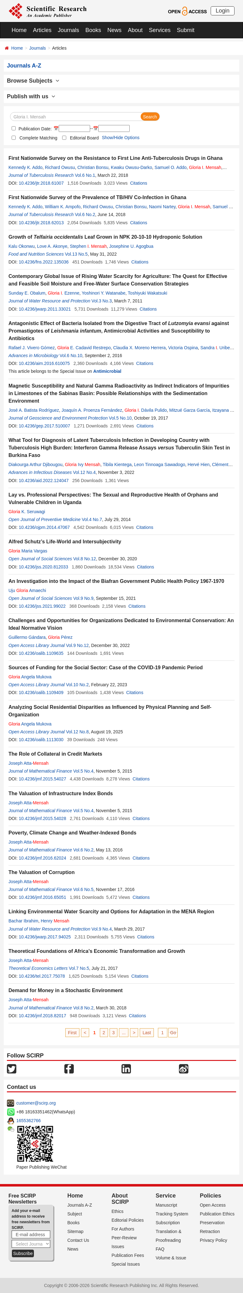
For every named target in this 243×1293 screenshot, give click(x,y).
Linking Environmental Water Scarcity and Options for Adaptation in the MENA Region (111, 911)
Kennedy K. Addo (25, 167)
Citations (138, 183)
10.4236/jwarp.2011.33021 (45, 309)
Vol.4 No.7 (92, 519)
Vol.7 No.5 (79, 968)
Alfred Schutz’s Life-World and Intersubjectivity (64, 541)
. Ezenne (63, 293)
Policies (210, 1195)
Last (147, 1032)
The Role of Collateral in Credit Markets (55, 754)
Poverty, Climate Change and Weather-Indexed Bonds (72, 832)
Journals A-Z (80, 1205)
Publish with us (31, 96)
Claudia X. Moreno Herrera (139, 347)
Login (223, 11)
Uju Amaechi (27, 590)
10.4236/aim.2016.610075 (44, 363)
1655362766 (28, 1120)
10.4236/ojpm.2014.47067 (44, 527)
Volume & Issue (171, 1257)
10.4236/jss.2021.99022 (42, 606)
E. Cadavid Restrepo (84, 347)
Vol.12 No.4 (84, 472)
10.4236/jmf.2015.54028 (42, 818)
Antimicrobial (107, 371)
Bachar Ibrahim (23, 920)
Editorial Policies (127, 1220)
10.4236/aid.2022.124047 (44, 480)
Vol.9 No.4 (101, 929)
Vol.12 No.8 (77, 731)
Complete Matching (38, 137)
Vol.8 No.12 (84, 558)
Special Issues (125, 1264)
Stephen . (88, 246)
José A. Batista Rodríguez (33, 410)
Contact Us (78, 1240)
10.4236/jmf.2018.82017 (42, 1015)
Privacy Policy (213, 1240)
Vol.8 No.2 (83, 1007)
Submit (185, 30)
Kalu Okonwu (21, 246)
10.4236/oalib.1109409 (41, 692)
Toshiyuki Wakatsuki (147, 293)
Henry (55, 920)
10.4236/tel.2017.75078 (42, 976)
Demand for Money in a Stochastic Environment (65, 990)
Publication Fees (127, 1255)
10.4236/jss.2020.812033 (43, 566)
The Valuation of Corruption (41, 872)
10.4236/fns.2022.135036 (44, 261)
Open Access (213, 1205)
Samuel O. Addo (170, 167)
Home (19, 30)
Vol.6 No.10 (71, 355)
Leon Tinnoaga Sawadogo (159, 464)
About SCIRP (120, 1198)
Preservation (212, 1222)
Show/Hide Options (120, 137)
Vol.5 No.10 (120, 418)
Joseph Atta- (28, 763)
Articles (42, 30)
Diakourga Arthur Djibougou (35, 464)
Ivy (82, 464)
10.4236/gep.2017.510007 (44, 425)
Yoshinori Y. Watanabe (103, 293)
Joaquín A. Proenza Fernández (92, 410)
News (114, 30)
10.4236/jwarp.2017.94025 (45, 936)
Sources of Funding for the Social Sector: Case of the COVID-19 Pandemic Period (105, 667)
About (135, 30)
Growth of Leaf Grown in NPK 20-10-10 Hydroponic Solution (105, 237)
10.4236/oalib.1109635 (41, 653)
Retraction (210, 1231)
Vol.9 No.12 (77, 645)
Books (93, 30)
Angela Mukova (29, 676)
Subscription (168, 1222)
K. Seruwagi (26, 511)
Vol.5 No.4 (83, 771)
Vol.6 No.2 (85, 214)
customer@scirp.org (36, 1103)
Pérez (60, 637)
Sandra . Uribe (215, 347)
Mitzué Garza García (189, 410)
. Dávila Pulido (146, 410)
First (72, 1032)
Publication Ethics (217, 1213)
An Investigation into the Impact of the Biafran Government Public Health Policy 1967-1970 (116, 581)
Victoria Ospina (183, 347)
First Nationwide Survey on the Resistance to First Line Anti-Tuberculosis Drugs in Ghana (115, 158)
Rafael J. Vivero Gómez (31, 347)
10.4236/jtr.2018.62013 (41, 222)
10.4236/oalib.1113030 (41, 739)
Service (166, 1195)
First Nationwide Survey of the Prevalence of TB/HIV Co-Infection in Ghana (97, 197)
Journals (68, 30)
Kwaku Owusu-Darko (131, 167)
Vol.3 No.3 (101, 300)
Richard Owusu (60, 167)
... (124, 1032)
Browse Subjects (33, 81)
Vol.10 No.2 (77, 684)
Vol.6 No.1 (85, 175)
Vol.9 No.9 (83, 598)
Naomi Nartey (162, 206)
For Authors (122, 1228)
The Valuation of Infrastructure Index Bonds (60, 793)
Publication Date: (34, 128)
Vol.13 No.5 (76, 254)
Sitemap (76, 1231)
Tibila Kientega (117, 464)
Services (159, 30)
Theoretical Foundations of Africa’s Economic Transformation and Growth (96, 951)
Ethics (117, 1211)
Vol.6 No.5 (83, 889)
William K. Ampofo (63, 206)
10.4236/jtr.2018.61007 (41, 183)
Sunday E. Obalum (27, 293)
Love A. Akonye (52, 246)
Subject (75, 1213)
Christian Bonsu (92, 167)
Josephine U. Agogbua (131, 246)
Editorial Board (84, 137)
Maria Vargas (27, 550)
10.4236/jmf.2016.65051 (42, 897)
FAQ (160, 1249)
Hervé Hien (199, 464)
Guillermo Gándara (27, 637)
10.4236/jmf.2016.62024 (42, 858)
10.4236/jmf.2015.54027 (42, 778)
